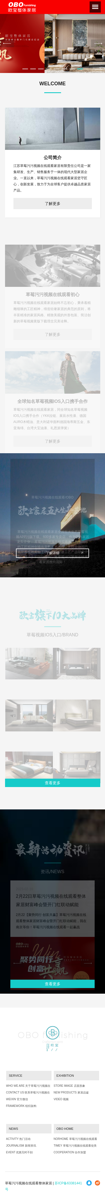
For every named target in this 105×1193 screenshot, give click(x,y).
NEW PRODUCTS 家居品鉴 (71, 1092)
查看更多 (52, 783)
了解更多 (52, 203)
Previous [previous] (7, 43)
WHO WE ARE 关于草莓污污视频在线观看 (28, 1087)
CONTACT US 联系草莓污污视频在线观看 (28, 1094)
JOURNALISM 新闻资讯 (21, 1145)
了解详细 (52, 553)
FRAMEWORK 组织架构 (21, 1105)
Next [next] (98, 43)
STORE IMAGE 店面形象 (69, 1085)
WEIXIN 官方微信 (17, 1099)
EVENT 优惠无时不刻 (19, 1152)
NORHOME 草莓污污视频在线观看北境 (75, 1140)
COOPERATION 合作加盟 (70, 1152)
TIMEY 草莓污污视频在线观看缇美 (75, 1145)
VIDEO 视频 (61, 1099)
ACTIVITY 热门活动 (18, 1138)
